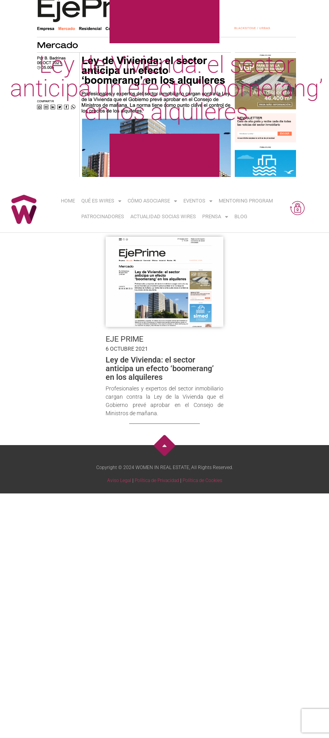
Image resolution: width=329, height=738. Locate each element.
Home (68, 201)
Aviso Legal (119, 480)
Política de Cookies (202, 480)
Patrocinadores (102, 216)
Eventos (197, 201)
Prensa (215, 216)
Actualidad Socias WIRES (163, 216)
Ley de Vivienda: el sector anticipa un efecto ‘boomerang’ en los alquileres (160, 368)
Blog (240, 216)
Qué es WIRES (101, 201)
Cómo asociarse (152, 201)
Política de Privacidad (157, 480)
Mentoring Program (246, 201)
